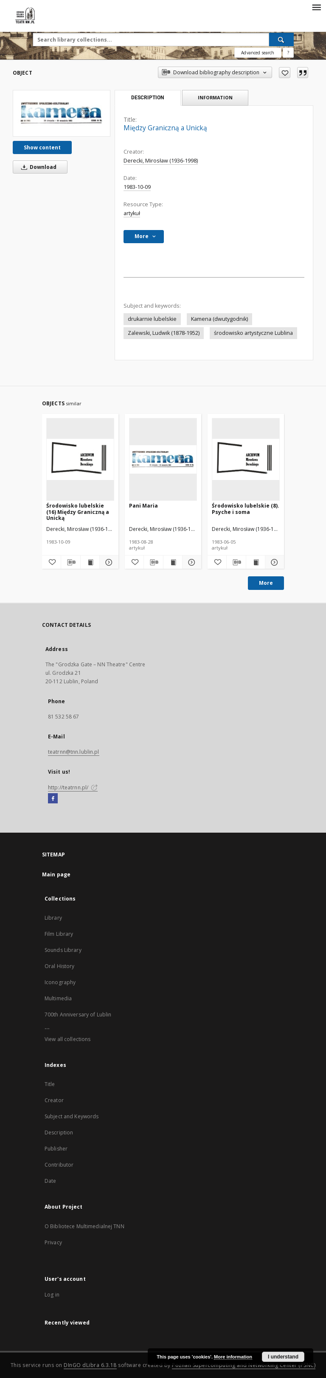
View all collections (67, 1039)
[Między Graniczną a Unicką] (61, 113)
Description (59, 1132)
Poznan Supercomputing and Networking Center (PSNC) (243, 1365)
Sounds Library (63, 950)
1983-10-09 (137, 187)
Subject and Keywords (71, 1116)
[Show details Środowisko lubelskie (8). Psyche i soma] (273, 562)
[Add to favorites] (284, 72)
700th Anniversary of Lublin (78, 1014)
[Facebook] (53, 799)
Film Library (59, 933)
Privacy (53, 1242)
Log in (52, 1294)
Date (50, 1180)
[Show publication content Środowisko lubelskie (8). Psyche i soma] (255, 562)
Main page (56, 874)
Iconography (60, 982)
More (266, 583)
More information (233, 1356)
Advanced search (257, 53)
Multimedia (58, 998)
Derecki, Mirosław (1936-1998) (161, 160)
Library (53, 917)
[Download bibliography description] (70, 562)
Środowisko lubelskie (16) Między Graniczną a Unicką (77, 511)
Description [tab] (147, 98)
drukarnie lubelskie (152, 319)
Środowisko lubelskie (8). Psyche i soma (245, 508)
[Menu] (316, 7)
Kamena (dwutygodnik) (219, 319)
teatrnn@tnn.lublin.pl (73, 751)
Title (50, 1084)
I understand (283, 1357)
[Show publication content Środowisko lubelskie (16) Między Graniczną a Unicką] (90, 562)
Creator (54, 1100)
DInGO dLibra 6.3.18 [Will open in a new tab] (90, 1365)
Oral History (59, 966)
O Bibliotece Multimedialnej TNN (84, 1226)
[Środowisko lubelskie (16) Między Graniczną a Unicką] (80, 459)
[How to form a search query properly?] (288, 53)
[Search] (281, 39)
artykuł (132, 213)
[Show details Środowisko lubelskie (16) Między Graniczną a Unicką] (107, 562)
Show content (42, 147)
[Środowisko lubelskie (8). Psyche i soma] (245, 459)
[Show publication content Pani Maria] (172, 562)
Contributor (59, 1164)
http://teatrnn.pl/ (73, 787)
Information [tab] (215, 97)
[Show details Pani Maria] (190, 562)
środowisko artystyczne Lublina (253, 333)
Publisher (56, 1148)
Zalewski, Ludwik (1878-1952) (164, 333)
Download (37, 167)
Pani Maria (143, 505)
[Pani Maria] (163, 459)
